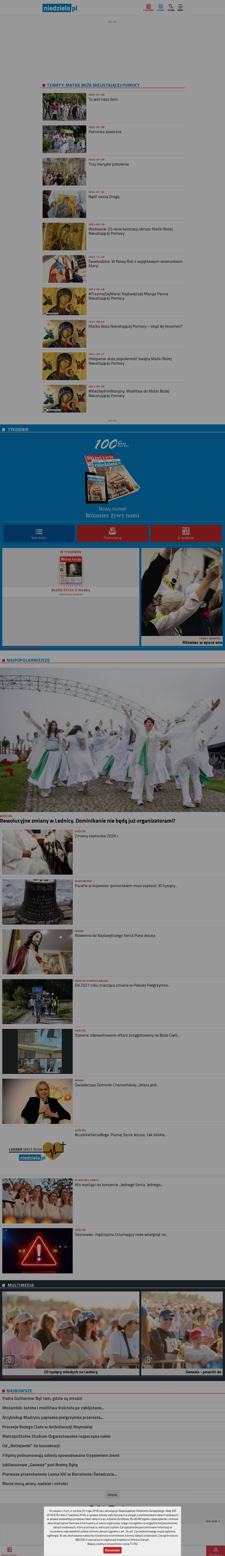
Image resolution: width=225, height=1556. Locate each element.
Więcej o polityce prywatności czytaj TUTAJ (112, 1544)
